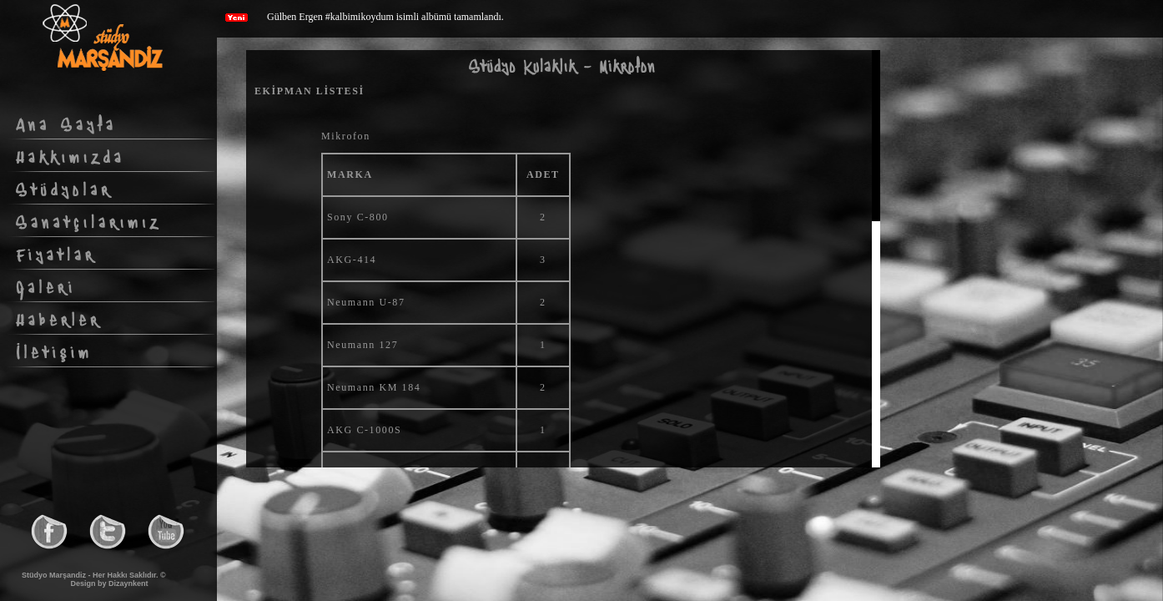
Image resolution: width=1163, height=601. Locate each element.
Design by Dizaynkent (109, 583)
